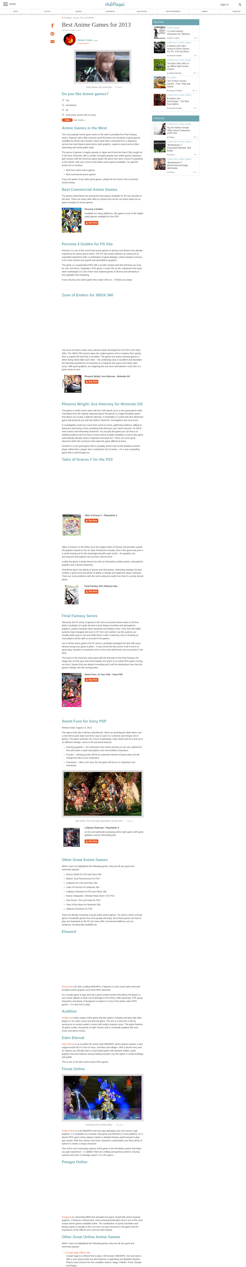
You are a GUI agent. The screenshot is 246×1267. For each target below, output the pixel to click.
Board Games (173, 28)
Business (110, 11)
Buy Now (91, 223)
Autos (47, 11)
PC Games (171, 78)
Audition (66, 1018)
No (67, 110)
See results (79, 120)
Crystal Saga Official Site (78, 1253)
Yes (67, 100)
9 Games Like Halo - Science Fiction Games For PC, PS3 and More (178, 49)
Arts (15, 11)
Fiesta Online (68, 1131)
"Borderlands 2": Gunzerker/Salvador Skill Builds (179, 148)
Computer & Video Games (179, 43)
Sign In (224, 4)
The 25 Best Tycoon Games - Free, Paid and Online (178, 84)
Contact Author (83, 43)
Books (79, 11)
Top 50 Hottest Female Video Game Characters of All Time (178, 130)
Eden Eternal (68, 1044)
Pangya (66, 1217)
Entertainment (173, 11)
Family (205, 11)
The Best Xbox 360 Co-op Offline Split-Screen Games (178, 66)
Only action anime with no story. (81, 115)
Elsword (66, 987)
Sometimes (71, 105)
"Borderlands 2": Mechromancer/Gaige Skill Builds (177, 165)
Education (142, 11)
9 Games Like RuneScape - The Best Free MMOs (178, 101)
